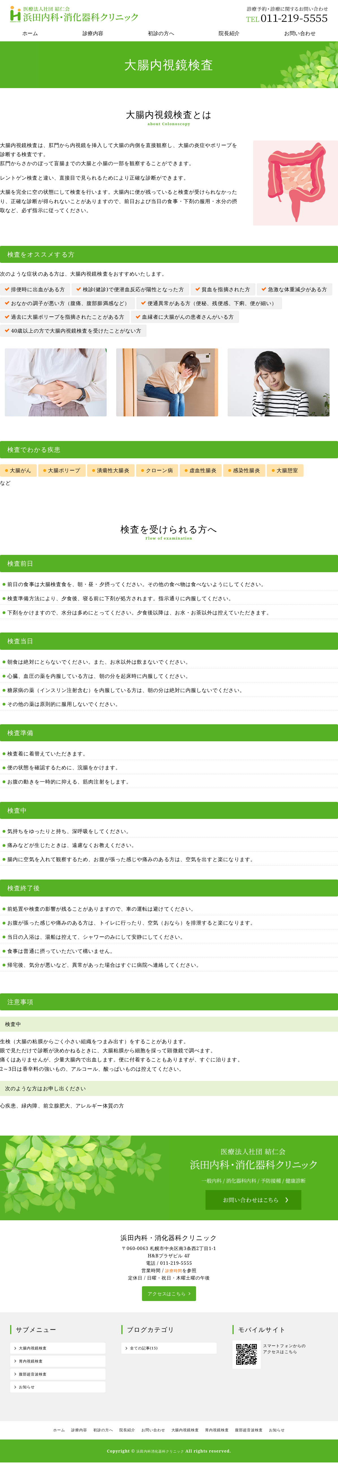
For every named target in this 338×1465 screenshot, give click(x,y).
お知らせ (27, 1389)
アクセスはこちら (166, 1294)
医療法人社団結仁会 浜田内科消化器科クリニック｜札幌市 (75, 14)
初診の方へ (161, 33)
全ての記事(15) (145, 1349)
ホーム (30, 33)
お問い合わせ (153, 1433)
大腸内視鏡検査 (34, 1349)
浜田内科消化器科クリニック (160, 1454)
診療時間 (173, 1270)
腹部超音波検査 (34, 1376)
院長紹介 (229, 33)
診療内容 (93, 33)
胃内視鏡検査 (31, 1362)
